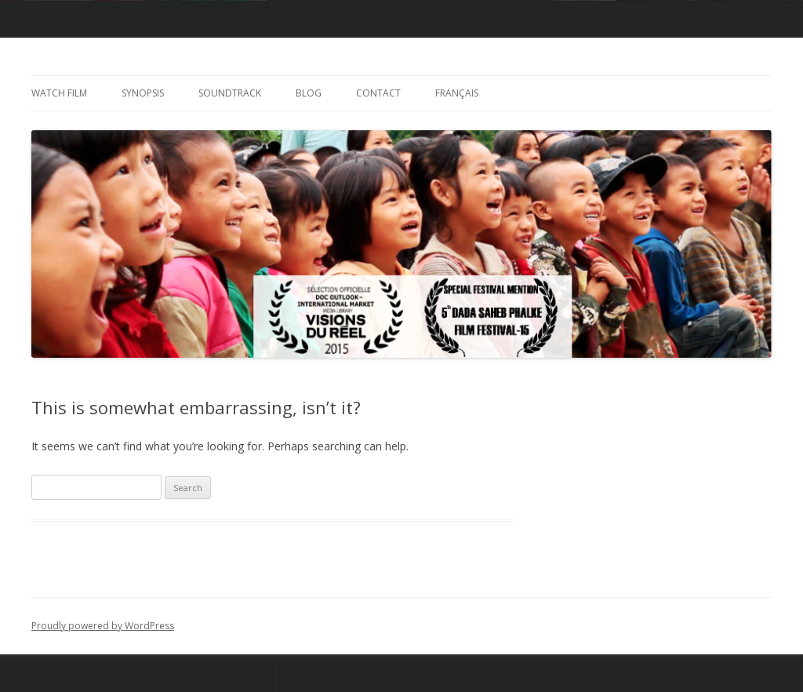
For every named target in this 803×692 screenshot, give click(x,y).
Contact (378, 93)
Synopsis (143, 93)
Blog (309, 93)
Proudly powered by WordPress (102, 625)
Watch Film (59, 93)
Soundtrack (229, 93)
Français (456, 93)
